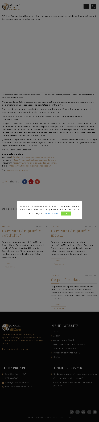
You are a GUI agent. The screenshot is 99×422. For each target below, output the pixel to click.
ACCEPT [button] (65, 213)
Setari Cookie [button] (51, 213)
